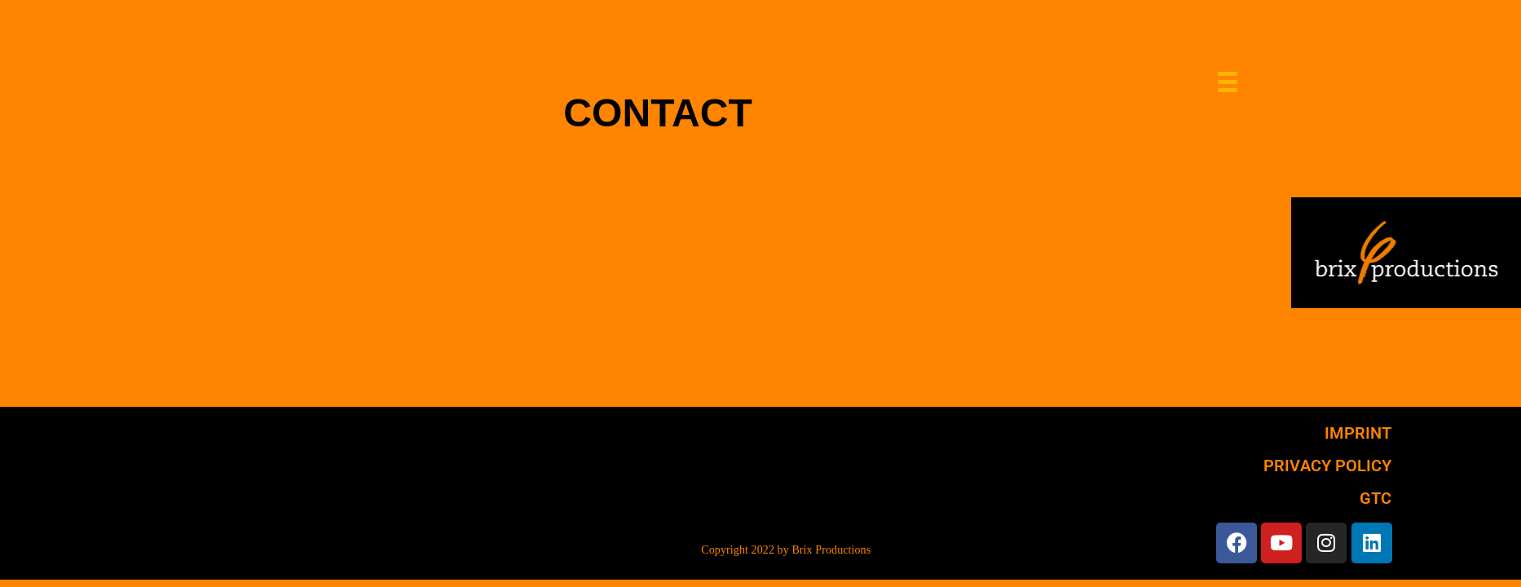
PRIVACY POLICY (1327, 465)
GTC (1375, 498)
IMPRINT (1358, 433)
